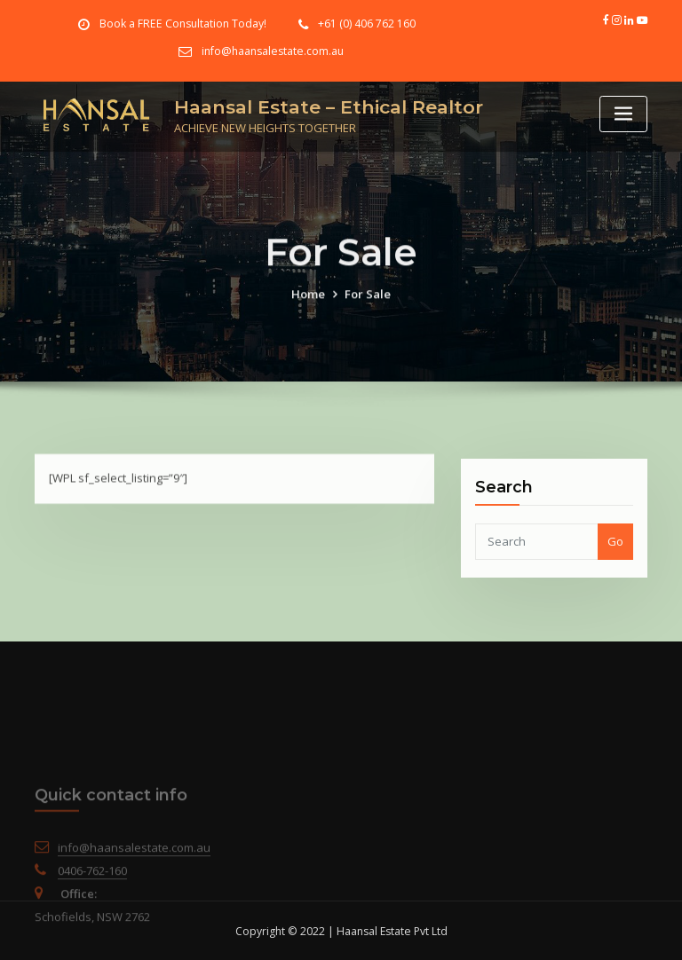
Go (615, 562)
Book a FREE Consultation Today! (183, 23)
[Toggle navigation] (623, 114)
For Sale (368, 308)
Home (308, 308)
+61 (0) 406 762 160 (366, 23)
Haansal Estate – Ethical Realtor (328, 106)
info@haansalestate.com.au (273, 51)
